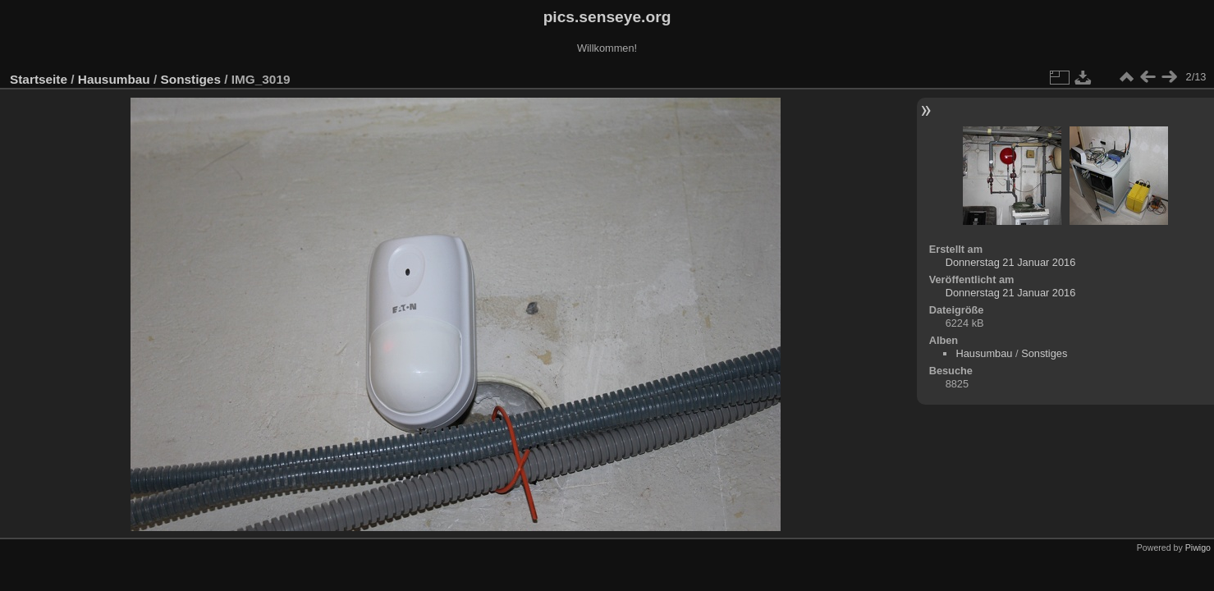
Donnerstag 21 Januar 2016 (1011, 262)
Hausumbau (114, 79)
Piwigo (1198, 547)
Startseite (38, 79)
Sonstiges (191, 79)
